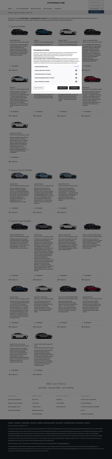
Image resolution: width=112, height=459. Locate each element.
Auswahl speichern (62, 88)
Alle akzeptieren (74, 88)
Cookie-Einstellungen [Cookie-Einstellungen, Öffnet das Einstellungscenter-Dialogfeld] (39, 88)
